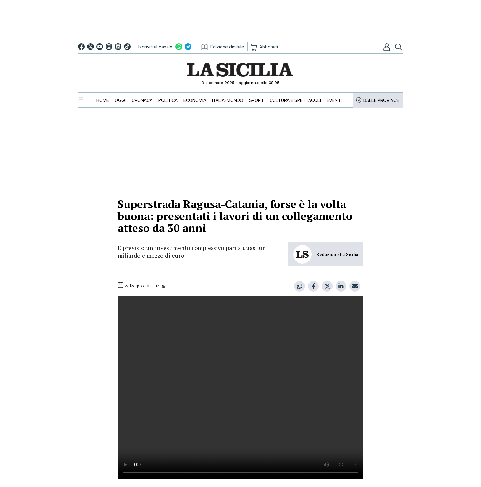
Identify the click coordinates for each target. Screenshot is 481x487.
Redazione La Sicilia (337, 254)
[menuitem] (102, 100)
